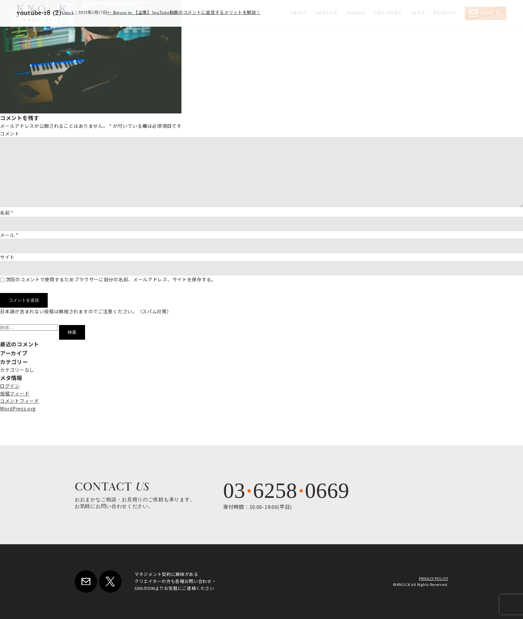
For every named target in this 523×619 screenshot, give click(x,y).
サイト (7, 257)
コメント (10, 133)
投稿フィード (14, 393)
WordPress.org (18, 408)
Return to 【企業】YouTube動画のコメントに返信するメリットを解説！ (183, 13)
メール (9, 235)
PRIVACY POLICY (433, 578)
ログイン (10, 385)
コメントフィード (19, 400)
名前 (7, 212)
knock (68, 13)
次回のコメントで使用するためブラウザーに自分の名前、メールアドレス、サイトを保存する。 (111, 279)
